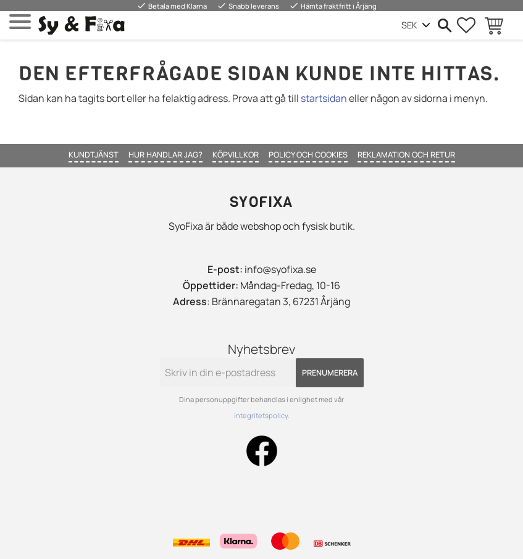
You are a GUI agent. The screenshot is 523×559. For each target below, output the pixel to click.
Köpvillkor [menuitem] (235, 154)
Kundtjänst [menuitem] (94, 154)
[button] (20, 22)
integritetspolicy (261, 415)
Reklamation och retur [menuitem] (406, 154)
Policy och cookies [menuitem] (308, 154)
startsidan (324, 98)
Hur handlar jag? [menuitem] (165, 154)
